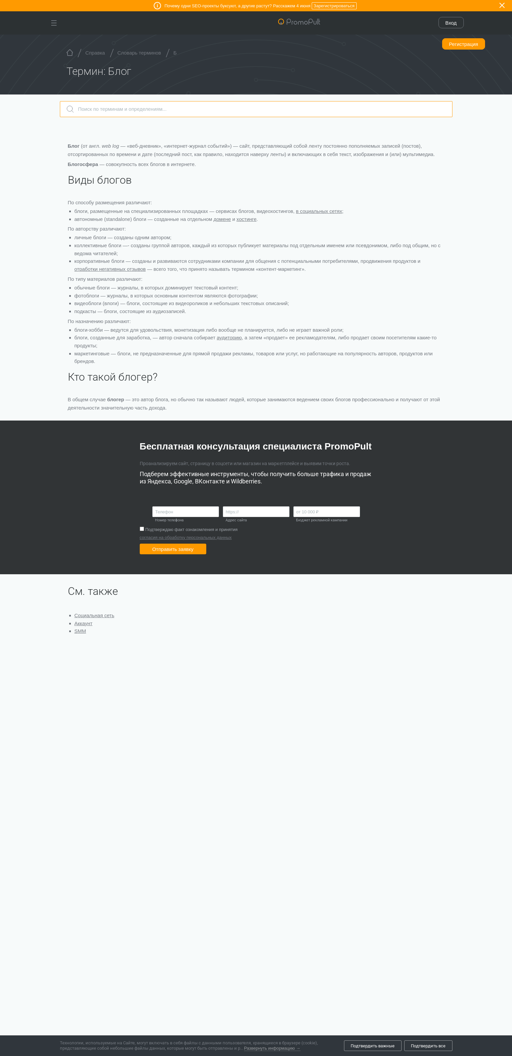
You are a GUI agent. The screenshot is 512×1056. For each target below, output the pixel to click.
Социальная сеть (94, 615)
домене (222, 219)
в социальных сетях (319, 211)
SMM (80, 631)
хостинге (246, 219)
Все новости (87, 991)
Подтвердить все (428, 1045)
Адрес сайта (236, 520)
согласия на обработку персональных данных (186, 537)
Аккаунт (83, 623)
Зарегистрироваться (334, 5)
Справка (95, 53)
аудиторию (229, 337)
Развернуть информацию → (272, 1048)
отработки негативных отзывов (110, 269)
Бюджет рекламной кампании (321, 520)
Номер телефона (169, 520)
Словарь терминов (139, 53)
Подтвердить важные (373, 1045)
